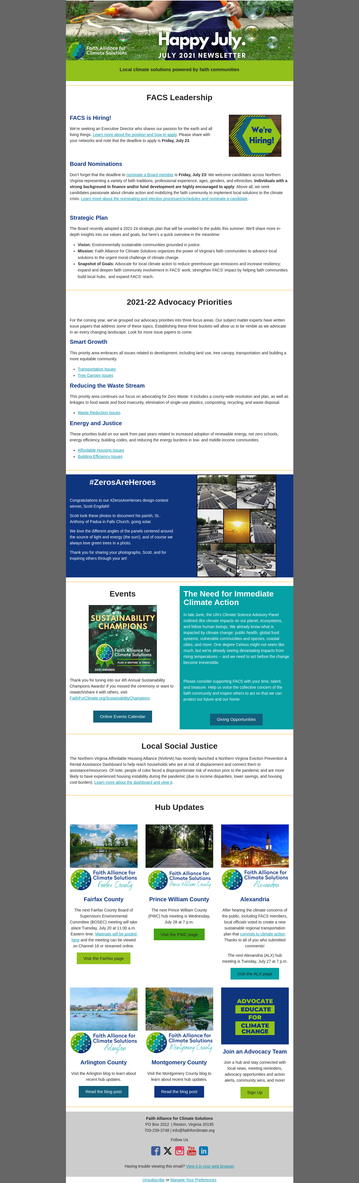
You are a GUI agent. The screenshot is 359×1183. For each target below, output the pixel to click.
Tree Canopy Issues (95, 375)
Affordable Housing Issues (101, 450)
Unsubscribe (154, 1180)
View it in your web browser (210, 1166)
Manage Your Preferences (194, 1180)
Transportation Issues (97, 369)
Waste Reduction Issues (99, 412)
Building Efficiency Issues (100, 456)
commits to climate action (262, 934)
